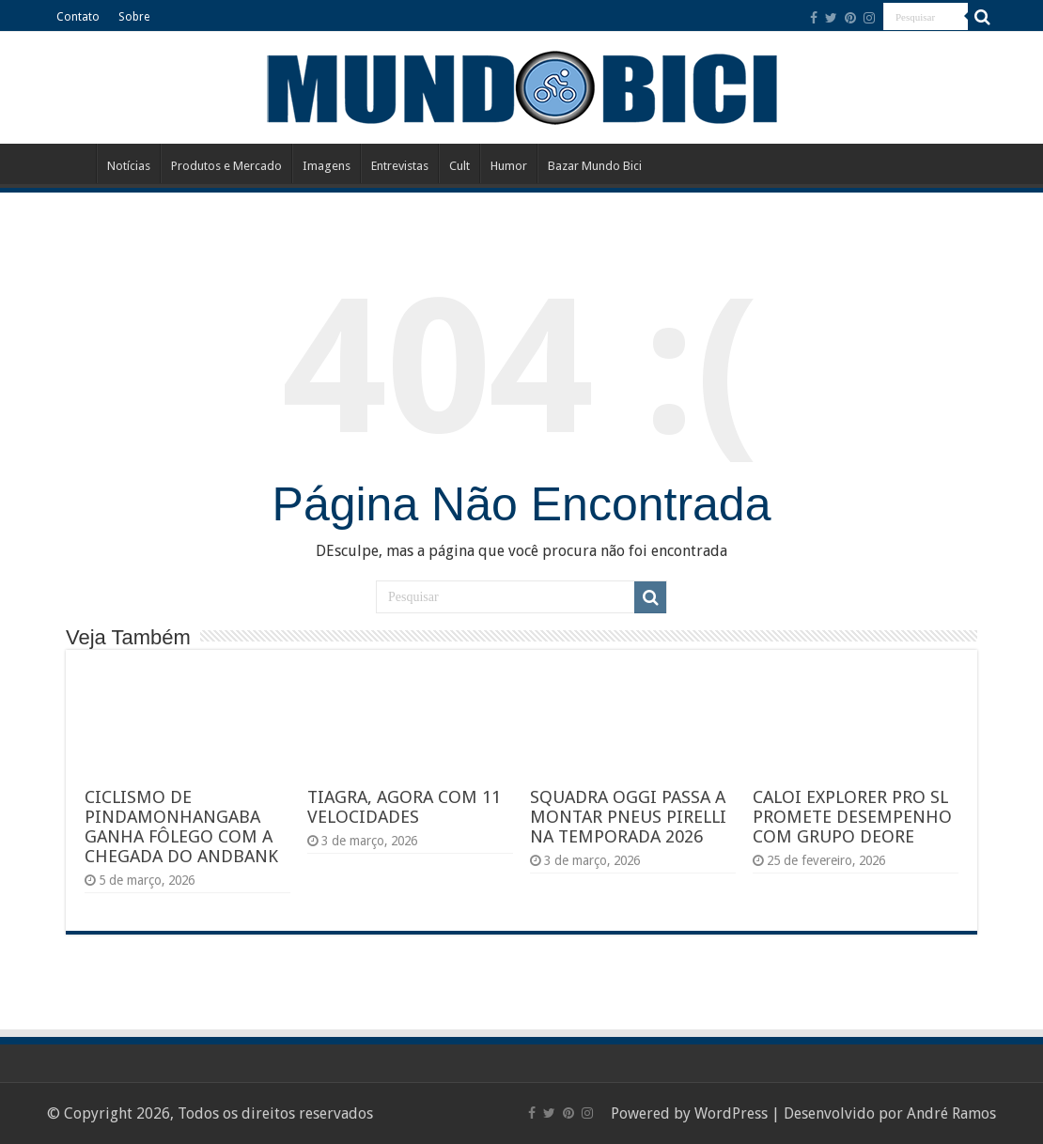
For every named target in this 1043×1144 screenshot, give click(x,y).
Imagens (326, 166)
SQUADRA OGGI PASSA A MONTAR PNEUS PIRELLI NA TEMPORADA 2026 (628, 816)
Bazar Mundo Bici (595, 166)
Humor (508, 166)
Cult (459, 166)
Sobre (133, 16)
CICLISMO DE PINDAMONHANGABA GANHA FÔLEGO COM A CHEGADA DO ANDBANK (181, 826)
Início (71, 163)
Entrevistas (399, 166)
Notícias (128, 166)
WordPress (731, 1113)
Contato (78, 16)
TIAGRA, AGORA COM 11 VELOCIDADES (404, 807)
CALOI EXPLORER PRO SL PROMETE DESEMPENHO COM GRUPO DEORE (852, 816)
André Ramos (951, 1113)
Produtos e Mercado (226, 166)
